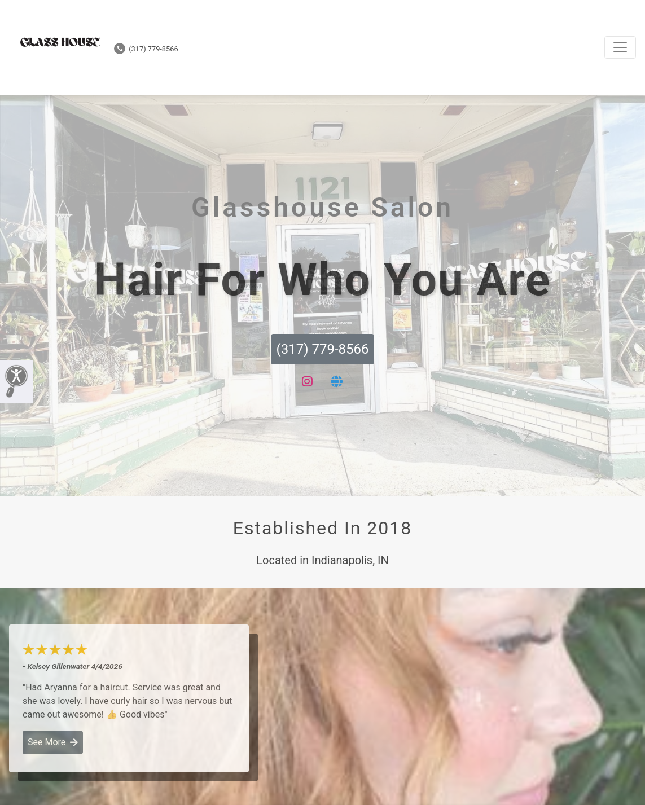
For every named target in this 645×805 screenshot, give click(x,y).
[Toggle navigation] (620, 47)
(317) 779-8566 (146, 49)
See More (53, 742)
